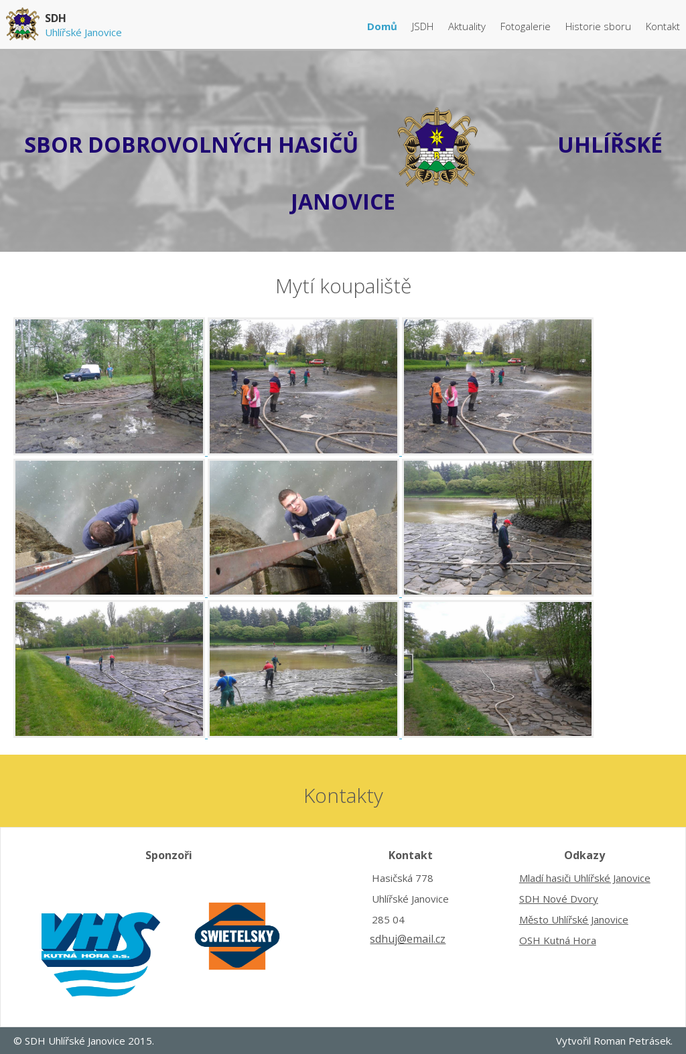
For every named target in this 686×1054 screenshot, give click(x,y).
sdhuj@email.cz (407, 938)
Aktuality (468, 26)
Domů (383, 26)
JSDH (424, 26)
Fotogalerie (526, 26)
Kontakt (663, 26)
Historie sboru (599, 26)
